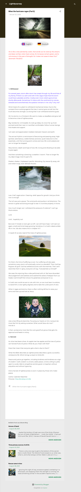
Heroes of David (13, 426)
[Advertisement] (71, 31)
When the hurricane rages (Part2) (24, 387)
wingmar (45, 487)
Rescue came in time (15, 463)
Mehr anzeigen (55, 440)
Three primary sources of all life (18, 445)
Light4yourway (15, 4)
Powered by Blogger (40, 484)
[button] (60, 11)
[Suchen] (75, 4)
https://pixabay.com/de (23, 379)
